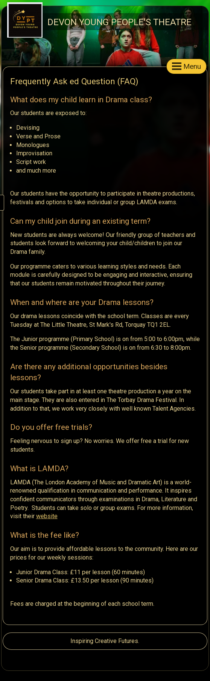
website (47, 516)
